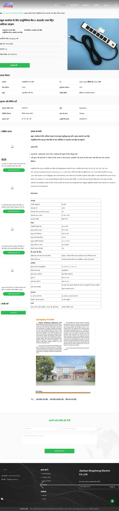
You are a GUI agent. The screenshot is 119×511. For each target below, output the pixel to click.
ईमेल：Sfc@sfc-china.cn (9, 479)
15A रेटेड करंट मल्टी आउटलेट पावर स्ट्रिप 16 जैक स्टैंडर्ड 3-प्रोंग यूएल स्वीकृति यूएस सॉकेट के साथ (13, 248)
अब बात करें (15, 65)
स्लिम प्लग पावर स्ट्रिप (70, 399)
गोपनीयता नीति (24, 509)
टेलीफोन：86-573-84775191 (10, 476)
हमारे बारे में (74, 5)
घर (56, 5)
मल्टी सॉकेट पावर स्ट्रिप (42, 399)
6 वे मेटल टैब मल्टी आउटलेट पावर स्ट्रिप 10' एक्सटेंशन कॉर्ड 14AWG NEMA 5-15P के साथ (12, 207)
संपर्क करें (86, 5)
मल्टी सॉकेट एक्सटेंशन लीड (57, 399)
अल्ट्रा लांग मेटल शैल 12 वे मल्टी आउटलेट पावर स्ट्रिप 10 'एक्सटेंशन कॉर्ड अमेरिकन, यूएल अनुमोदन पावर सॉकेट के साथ (13, 290)
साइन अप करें (113, 487)
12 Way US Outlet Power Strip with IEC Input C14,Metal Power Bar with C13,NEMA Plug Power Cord (13, 166)
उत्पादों (63, 5)
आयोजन (96, 5)
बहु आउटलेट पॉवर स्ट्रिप (17, 13)
